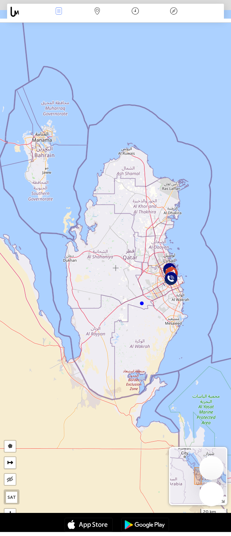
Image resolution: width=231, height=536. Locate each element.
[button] (142, 303)
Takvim (135, 11)
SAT (11, 497)
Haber (58, 11)
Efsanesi (174, 11)
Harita (97, 11)
